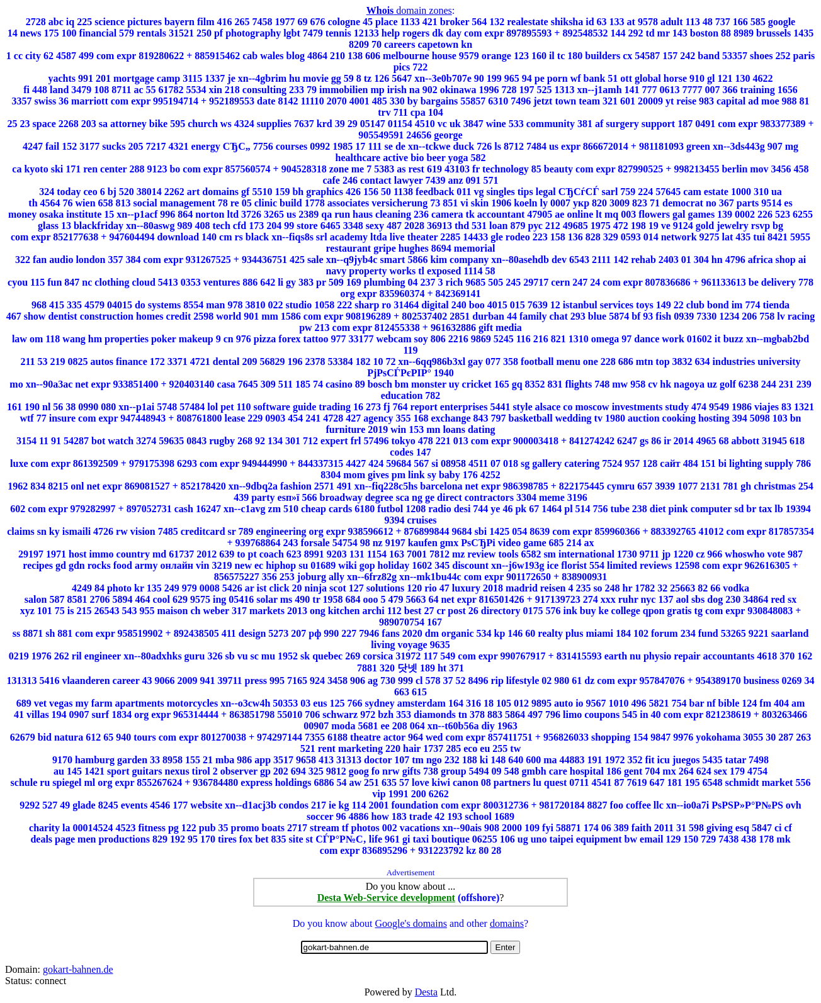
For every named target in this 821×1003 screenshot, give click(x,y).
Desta (426, 992)
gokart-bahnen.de (78, 969)
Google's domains (410, 923)
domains (507, 923)
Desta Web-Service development (386, 897)
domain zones (409, 10)
